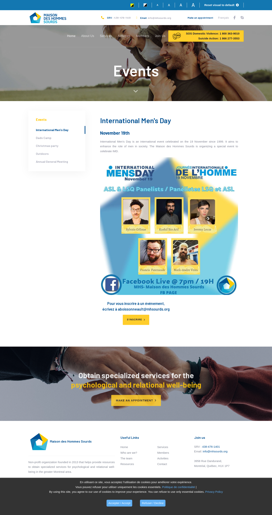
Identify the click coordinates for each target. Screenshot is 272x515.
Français (223, 17)
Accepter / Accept (119, 503)
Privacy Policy (214, 491)
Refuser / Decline (153, 503)
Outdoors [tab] (42, 153)
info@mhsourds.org (159, 17)
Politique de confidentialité (178, 487)
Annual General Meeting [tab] (52, 161)
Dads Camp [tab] (43, 138)
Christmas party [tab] (47, 145)
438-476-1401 (122, 17)
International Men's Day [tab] (52, 130)
